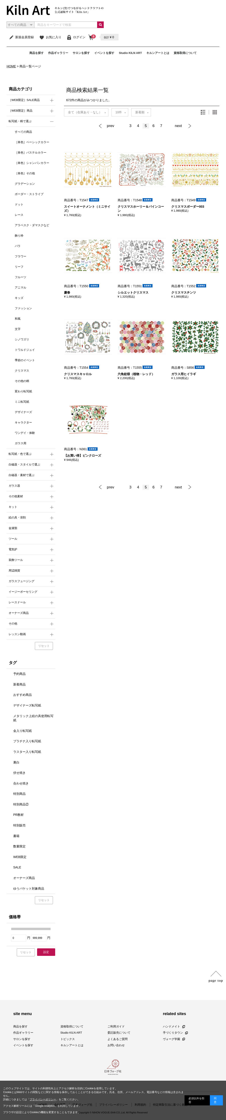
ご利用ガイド (116, 1026)
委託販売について (118, 1032)
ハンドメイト (174, 1026)
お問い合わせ (116, 1045)
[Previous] (112, 126)
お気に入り (50, 37)
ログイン (76, 37)
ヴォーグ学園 (174, 1038)
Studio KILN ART (130, 53)
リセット (44, 645)
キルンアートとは (157, 53)
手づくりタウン (175, 1032)
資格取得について (185, 53)
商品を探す (36, 53)
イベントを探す (104, 53)
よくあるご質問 (117, 1038)
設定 (46, 952)
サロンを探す (81, 53)
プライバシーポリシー (43, 1099)
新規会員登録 (21, 37)
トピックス (67, 1038)
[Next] (181, 126)
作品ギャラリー (58, 53)
